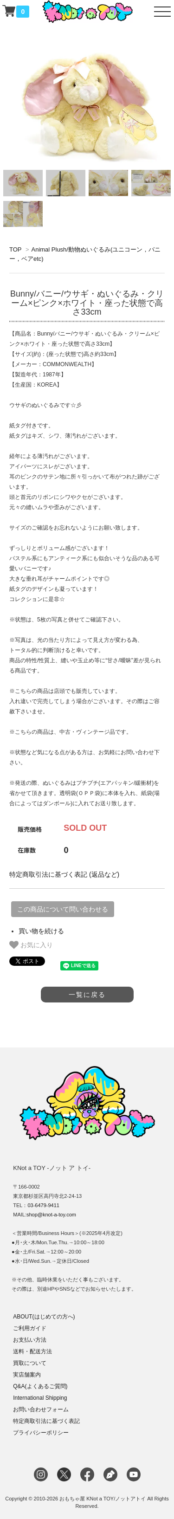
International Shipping (40, 1398)
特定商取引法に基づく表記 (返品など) (64, 874)
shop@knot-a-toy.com (51, 1214)
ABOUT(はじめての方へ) (44, 1316)
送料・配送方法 (32, 1351)
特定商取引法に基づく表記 (46, 1421)
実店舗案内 (27, 1374)
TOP (15, 249)
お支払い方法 (29, 1340)
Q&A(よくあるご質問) (40, 1386)
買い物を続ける (41, 931)
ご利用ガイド (29, 1328)
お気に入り (31, 945)
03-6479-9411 (43, 1205)
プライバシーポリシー (41, 1432)
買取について (29, 1363)
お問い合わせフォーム (41, 1409)
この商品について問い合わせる (62, 909)
